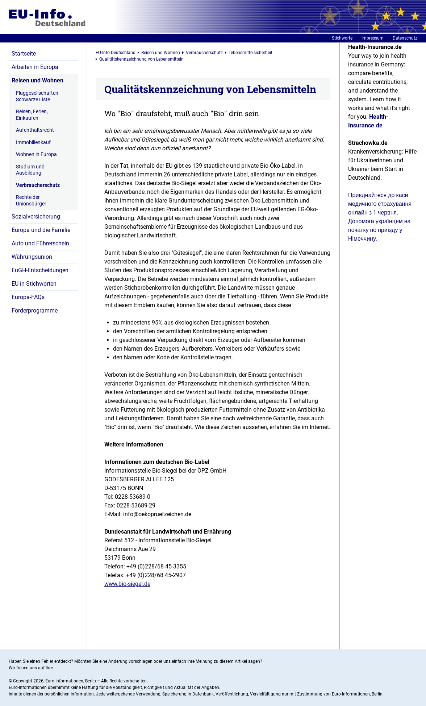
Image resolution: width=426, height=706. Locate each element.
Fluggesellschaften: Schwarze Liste (37, 96)
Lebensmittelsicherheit (250, 52)
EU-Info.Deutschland (115, 52)
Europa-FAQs (28, 297)
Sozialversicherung (36, 216)
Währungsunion (32, 256)
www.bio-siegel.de (127, 583)
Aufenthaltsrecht (35, 130)
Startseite (24, 53)
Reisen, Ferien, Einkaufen (32, 115)
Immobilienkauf (33, 142)
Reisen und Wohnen (37, 80)
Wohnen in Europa (36, 154)
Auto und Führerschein (40, 243)
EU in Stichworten (34, 283)
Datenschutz (405, 38)
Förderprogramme (35, 310)
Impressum (373, 38)
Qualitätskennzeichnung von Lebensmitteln (141, 59)
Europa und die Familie (41, 230)
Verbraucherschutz (38, 185)
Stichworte (342, 38)
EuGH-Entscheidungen (40, 270)
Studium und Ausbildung (30, 170)
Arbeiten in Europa (35, 67)
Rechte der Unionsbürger (31, 200)
